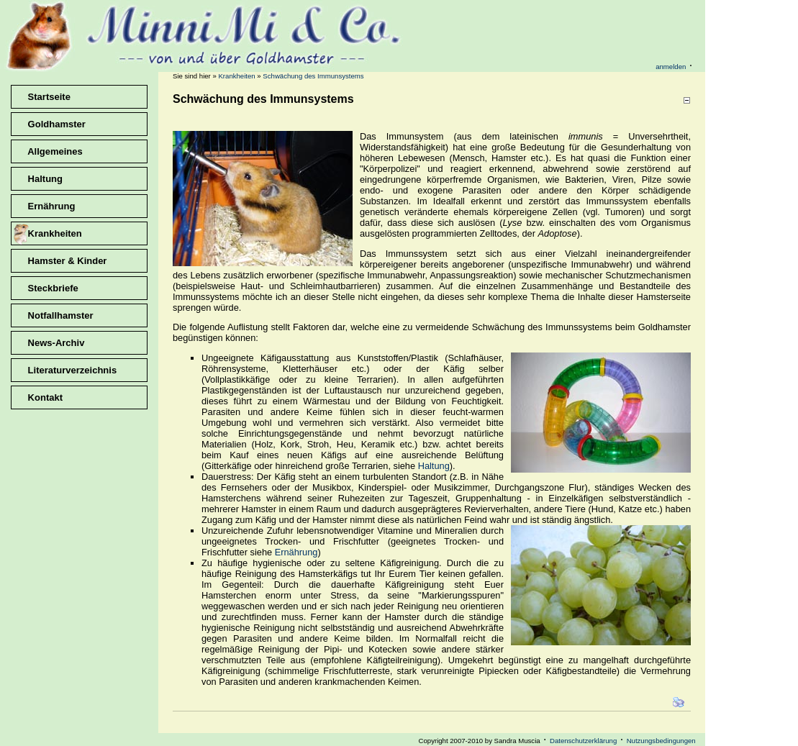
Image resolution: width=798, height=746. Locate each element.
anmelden (671, 66)
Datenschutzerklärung (583, 741)
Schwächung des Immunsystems (313, 76)
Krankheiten (236, 76)
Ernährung (296, 552)
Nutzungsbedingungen (661, 741)
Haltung (434, 465)
